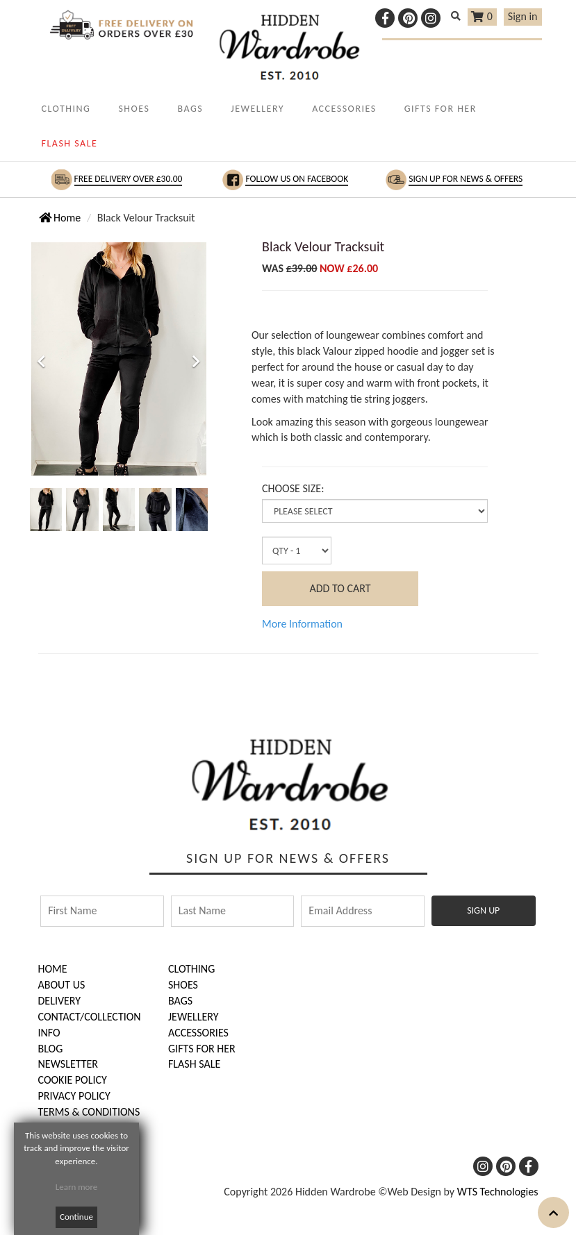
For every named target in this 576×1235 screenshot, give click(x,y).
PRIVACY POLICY (74, 1095)
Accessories (198, 1032)
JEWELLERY (257, 109)
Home (60, 217)
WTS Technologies (497, 1191)
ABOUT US (61, 984)
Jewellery (193, 1016)
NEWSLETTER (68, 1063)
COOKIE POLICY (72, 1079)
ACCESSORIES (344, 109)
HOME (52, 968)
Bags (180, 1000)
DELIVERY (59, 1000)
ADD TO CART (339, 588)
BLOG (50, 1048)
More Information (302, 623)
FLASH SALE (70, 143)
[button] (41, 416)
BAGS (190, 109)
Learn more (77, 1187)
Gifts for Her (202, 1048)
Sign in (523, 16)
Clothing (191, 968)
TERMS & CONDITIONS (89, 1111)
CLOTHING (66, 109)
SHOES (133, 109)
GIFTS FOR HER (440, 109)
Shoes (183, 984)
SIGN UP (483, 910)
